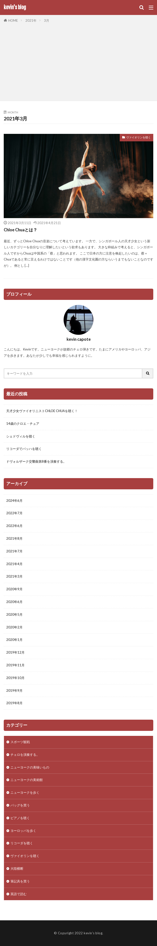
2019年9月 (14, 690)
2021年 (31, 20)
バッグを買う (20, 805)
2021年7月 (14, 551)
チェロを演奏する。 (24, 755)
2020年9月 (14, 589)
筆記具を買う (20, 881)
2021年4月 (14, 564)
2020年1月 (14, 640)
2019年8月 (14, 703)
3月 (46, 20)
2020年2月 (14, 627)
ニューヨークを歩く (24, 792)
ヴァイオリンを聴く (138, 137)
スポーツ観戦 (20, 742)
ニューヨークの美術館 (26, 780)
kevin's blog (15, 7)
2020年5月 (14, 614)
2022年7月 (14, 513)
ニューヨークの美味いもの (29, 767)
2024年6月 (14, 501)
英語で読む (18, 894)
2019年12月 (15, 652)
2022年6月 (14, 526)
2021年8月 (14, 538)
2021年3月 (14, 576)
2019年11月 (15, 665)
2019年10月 (15, 678)
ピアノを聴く (20, 818)
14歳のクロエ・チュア (22, 424)
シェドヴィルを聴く (20, 436)
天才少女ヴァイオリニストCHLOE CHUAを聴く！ (42, 411)
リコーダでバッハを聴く (24, 449)
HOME (13, 20)
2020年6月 (14, 602)
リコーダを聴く (21, 843)
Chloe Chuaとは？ (20, 229)
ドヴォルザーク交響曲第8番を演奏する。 (36, 461)
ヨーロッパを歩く (23, 831)
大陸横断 (16, 868)
